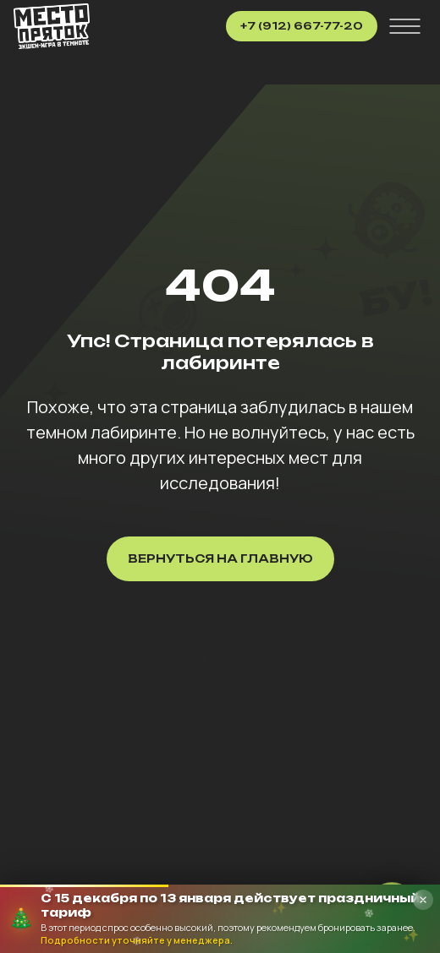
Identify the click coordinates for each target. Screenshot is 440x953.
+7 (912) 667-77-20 (301, 25)
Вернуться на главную (220, 558)
